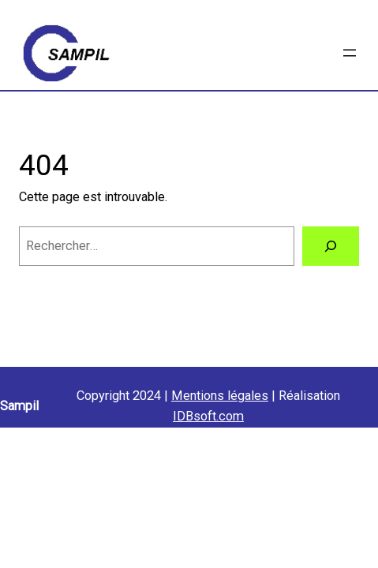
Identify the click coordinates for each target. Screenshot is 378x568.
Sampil (19, 405)
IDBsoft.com (208, 416)
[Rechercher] (330, 246)
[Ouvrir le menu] (349, 52)
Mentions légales (219, 395)
